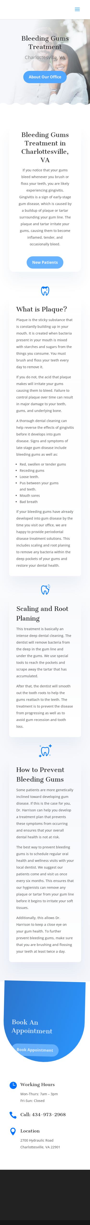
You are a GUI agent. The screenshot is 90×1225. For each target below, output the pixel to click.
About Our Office (45, 78)
